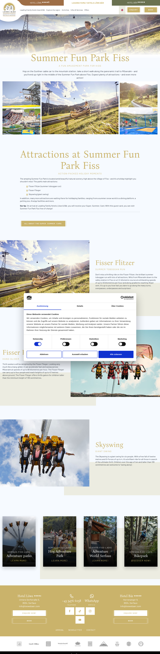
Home (30, 17)
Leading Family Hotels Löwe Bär (88, 3)
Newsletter (75, 630)
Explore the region (53, 10)
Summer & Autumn (54, 17)
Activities (65, 10)
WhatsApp (92, 601)
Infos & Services (77, 10)
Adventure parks (71, 17)
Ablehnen (44, 354)
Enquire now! (29, 613)
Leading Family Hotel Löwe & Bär (32, 10)
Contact (91, 630)
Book (150, 10)
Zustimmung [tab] (42, 306)
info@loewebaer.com (29, 606)
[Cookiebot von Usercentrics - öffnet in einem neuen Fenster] (123, 298)
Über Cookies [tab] (117, 306)
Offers (86, 10)
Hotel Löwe (39, 2)
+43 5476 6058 (71, 601)
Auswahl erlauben (80, 354)
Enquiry (134, 10)
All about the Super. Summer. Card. (43, 224)
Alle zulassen (116, 354)
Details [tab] (80, 306)
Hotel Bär (136, 2)
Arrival (60, 630)
